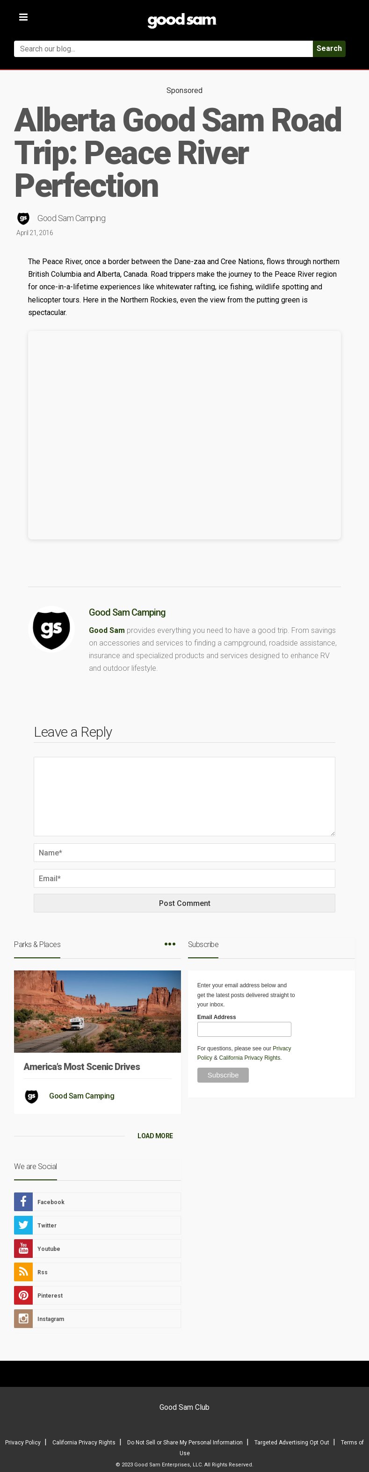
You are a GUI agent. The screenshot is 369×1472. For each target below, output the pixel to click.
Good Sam (107, 630)
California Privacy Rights (249, 1058)
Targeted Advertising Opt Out (291, 1442)
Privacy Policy (23, 1442)
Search (329, 48)
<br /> (184, 435)
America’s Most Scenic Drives (81, 1066)
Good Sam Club (184, 1407)
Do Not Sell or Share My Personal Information (185, 1442)
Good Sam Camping (71, 218)
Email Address (216, 1017)
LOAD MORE (155, 1136)
